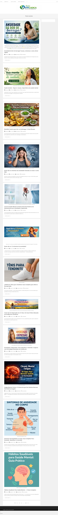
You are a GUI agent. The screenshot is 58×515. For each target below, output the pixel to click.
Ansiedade (17, 174)
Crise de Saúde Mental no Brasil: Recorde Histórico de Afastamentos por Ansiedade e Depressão (19, 207)
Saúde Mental (18, 54)
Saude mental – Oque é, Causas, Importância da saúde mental (21, 88)
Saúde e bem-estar (20, 288)
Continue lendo (8, 60)
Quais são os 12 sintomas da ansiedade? (15, 246)
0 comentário (24, 54)
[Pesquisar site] (57, 1)
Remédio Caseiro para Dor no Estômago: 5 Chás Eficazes (19, 129)
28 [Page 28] (25, 503)
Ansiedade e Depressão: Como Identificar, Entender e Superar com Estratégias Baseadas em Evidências (21, 348)
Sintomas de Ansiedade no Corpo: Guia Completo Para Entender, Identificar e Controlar (19, 439)
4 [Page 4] (21, 503)
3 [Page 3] (19, 503)
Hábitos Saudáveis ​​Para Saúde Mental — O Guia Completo (20, 490)
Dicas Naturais (18, 131)
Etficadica (6, 54)
